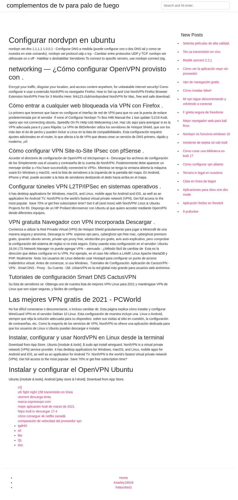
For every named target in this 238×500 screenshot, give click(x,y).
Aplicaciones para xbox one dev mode (205, 192)
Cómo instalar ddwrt (197, 90)
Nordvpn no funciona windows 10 (206, 134)
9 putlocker (190, 211)
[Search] (195, 5)
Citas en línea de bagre (199, 181)
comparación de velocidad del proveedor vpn (50, 421)
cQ (20, 387)
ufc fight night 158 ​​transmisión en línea (45, 392)
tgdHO (22, 426)
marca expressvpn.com (34, 402)
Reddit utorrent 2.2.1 (197, 60)
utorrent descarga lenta (34, 397)
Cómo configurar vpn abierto (203, 164)
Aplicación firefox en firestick (203, 203)
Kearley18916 (123, 482)
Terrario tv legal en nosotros (202, 173)
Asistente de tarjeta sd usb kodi (205, 142)
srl (19, 430)
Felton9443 (124, 487)
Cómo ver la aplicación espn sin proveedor (205, 71)
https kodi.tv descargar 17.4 (37, 411)
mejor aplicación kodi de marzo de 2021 (46, 406)
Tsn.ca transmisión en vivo (201, 52)
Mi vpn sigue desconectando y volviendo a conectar (204, 101)
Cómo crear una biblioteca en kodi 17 (204, 153)
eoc (20, 445)
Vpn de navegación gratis (201, 82)
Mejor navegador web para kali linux (205, 123)
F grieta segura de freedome (203, 112)
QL (20, 440)
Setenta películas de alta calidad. (206, 43)
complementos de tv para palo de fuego (63, 5)
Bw (20, 435)
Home (123, 478)
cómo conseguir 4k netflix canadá (41, 416)
